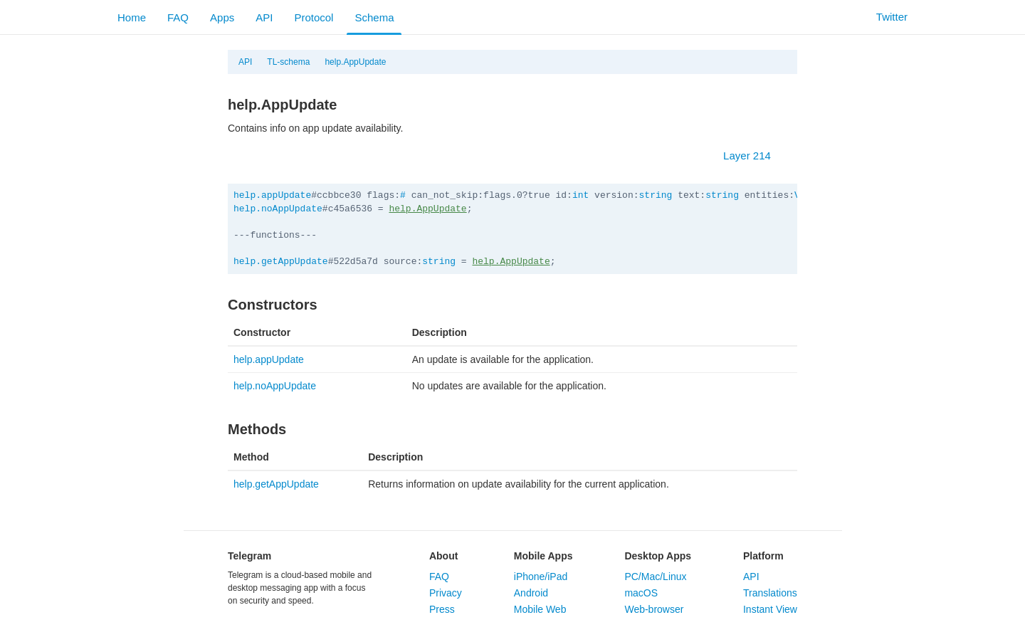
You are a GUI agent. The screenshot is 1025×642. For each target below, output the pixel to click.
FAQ (178, 17)
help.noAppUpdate (277, 209)
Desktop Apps (657, 556)
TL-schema (288, 62)
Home (131, 17)
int (580, 195)
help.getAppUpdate (280, 261)
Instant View (770, 609)
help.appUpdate (272, 195)
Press (442, 609)
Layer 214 (754, 155)
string (656, 195)
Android (531, 593)
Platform (763, 556)
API (264, 17)
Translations (770, 593)
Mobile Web (540, 609)
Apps (222, 17)
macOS (641, 593)
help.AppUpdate (355, 62)
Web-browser (653, 609)
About (443, 556)
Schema (374, 17)
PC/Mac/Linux (655, 576)
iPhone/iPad (541, 576)
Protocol (313, 17)
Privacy (445, 593)
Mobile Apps (543, 556)
